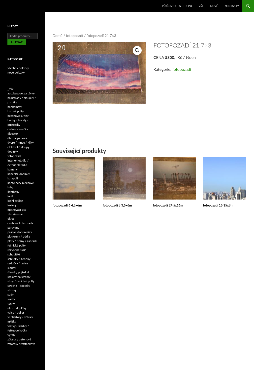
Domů (58, 35)
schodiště (13, 254)
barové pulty (15, 111)
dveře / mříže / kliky (20, 142)
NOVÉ (214, 5)
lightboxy (13, 192)
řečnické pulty (16, 245)
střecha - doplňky (18, 286)
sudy (10, 294)
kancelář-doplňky (18, 174)
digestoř (12, 133)
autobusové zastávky (21, 93)
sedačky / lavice (17, 263)
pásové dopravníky (19, 232)
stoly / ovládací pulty (20, 281)
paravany (13, 227)
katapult (12, 178)
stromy (11, 290)
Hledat (17, 42)
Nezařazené (15, 214)
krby (10, 187)
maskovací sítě (16, 209)
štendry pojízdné (18, 272)
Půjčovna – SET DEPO (177, 5)
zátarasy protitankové (21, 344)
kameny (12, 169)
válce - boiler (15, 312)
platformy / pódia (18, 236)
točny (11, 303)
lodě (10, 196)
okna (10, 218)
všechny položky (18, 68)
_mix (10, 89)
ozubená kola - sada (20, 223)
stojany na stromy (19, 277)
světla (11, 299)
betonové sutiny (18, 116)
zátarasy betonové (19, 339)
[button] (137, 50)
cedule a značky (17, 129)
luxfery (11, 205)
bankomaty (14, 107)
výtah (11, 335)
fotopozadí (74, 35)
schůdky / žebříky (19, 259)
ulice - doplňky (17, 308)
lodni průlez (15, 201)
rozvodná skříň (17, 250)
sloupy (11, 268)
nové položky (16, 72)
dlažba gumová (17, 138)
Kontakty (231, 5)
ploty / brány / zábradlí (22, 241)
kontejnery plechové (20, 183)
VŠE (201, 5)
